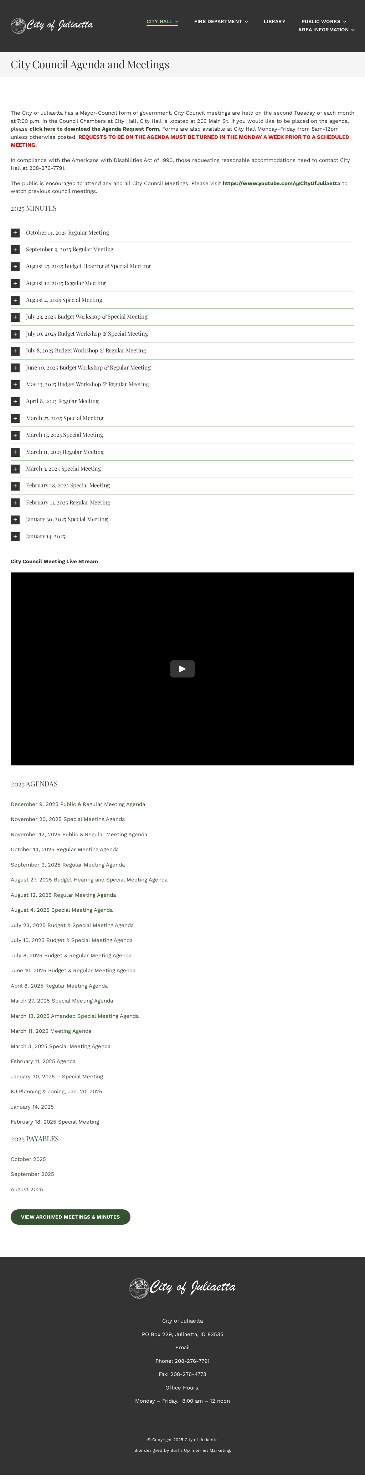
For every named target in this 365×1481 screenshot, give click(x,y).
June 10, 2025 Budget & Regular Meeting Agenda (73, 970)
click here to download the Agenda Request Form (94, 129)
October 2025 (28, 1159)
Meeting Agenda (104, 819)
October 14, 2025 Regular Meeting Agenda (65, 849)
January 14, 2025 (32, 1107)
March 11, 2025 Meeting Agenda (51, 1031)
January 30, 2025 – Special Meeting (57, 1076)
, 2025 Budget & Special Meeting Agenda (82, 925)
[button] (182, 233)
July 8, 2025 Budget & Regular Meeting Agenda (71, 955)
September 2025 (32, 1174)
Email (182, 1347)
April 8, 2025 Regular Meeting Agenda (59, 986)
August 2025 (27, 1189)
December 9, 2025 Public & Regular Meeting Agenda (78, 804)
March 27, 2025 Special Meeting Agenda (62, 1001)
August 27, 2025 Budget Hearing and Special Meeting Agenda (89, 879)
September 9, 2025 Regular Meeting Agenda (68, 865)
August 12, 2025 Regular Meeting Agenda (63, 895)
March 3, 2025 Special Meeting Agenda (60, 1046)
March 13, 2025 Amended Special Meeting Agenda (75, 1016)
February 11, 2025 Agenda (43, 1061)
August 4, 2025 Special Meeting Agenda (62, 910)
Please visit (265, 183)
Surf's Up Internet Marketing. (200, 1450)
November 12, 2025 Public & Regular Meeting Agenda (79, 834)
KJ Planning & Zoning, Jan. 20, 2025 (56, 1091)
